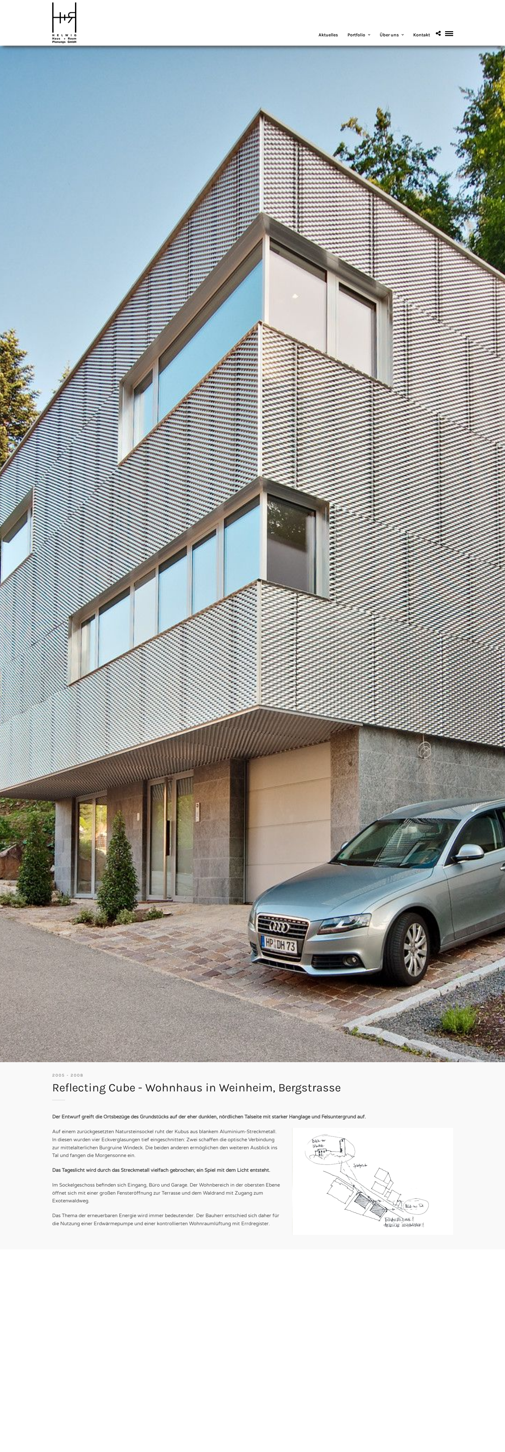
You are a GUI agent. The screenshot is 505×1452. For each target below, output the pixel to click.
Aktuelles (328, 35)
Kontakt (421, 35)
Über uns (389, 35)
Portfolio (356, 35)
